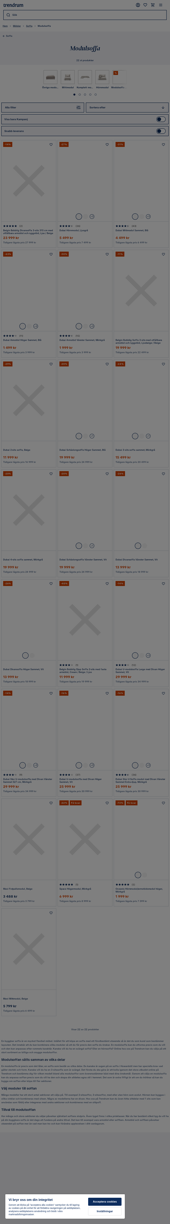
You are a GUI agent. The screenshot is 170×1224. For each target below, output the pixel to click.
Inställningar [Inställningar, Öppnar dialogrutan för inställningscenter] (105, 1211)
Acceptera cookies (105, 1201)
